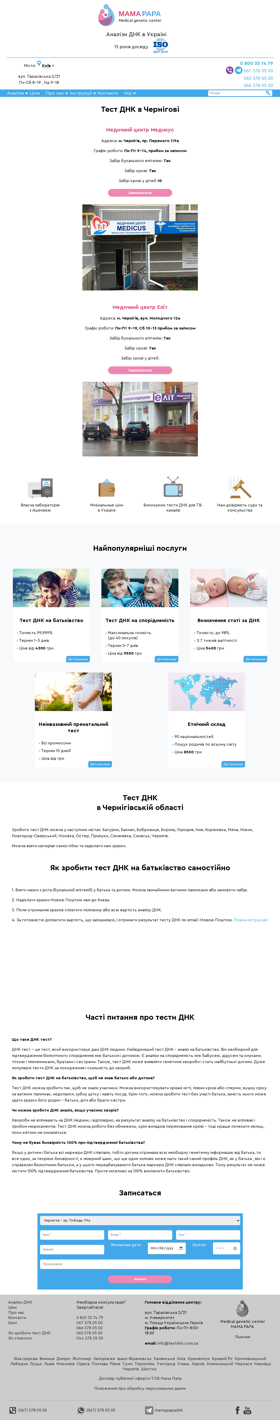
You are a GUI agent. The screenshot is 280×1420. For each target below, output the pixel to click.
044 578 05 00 (89, 1338)
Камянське (164, 1359)
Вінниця (47, 1359)
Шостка (148, 1369)
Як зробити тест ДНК (29, 1333)
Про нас (16, 1313)
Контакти (108, 93)
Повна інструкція (250, 920)
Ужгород (166, 1364)
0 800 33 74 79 (256, 63)
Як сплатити (20, 1338)
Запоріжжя (104, 1359)
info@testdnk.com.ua (178, 1343)
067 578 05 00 (258, 70)
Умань (183, 1364)
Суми (127, 1364)
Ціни (35, 93)
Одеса (83, 1364)
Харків (198, 1364)
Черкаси (243, 1364)
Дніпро (63, 1359)
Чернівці (262, 1364)
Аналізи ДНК (20, 1302)
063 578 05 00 (258, 78)
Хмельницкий (220, 1364)
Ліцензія (242, 1337)
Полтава (100, 1364)
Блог (12, 1323)
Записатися (140, 193)
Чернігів (131, 1369)
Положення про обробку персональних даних (140, 1388)
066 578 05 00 (258, 85)
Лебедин (19, 1364)
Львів (49, 1364)
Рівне (115, 1364)
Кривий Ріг (222, 1359)
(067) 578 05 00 (27, 1410)
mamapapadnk (164, 1410)
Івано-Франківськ (134, 1359)
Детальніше (78, 659)
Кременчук (199, 1359)
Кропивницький (250, 1359)
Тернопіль (144, 1364)
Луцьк (36, 1364)
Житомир (81, 1359)
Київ (181, 1359)
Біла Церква (25, 1359)
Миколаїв (65, 1364)
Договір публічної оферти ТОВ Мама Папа (140, 1378)
